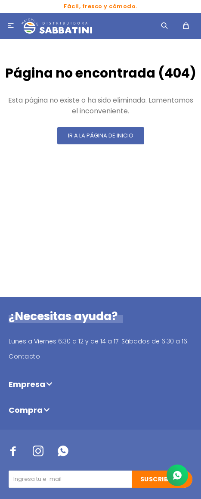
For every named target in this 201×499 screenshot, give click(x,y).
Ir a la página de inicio (100, 135)
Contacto (24, 356)
